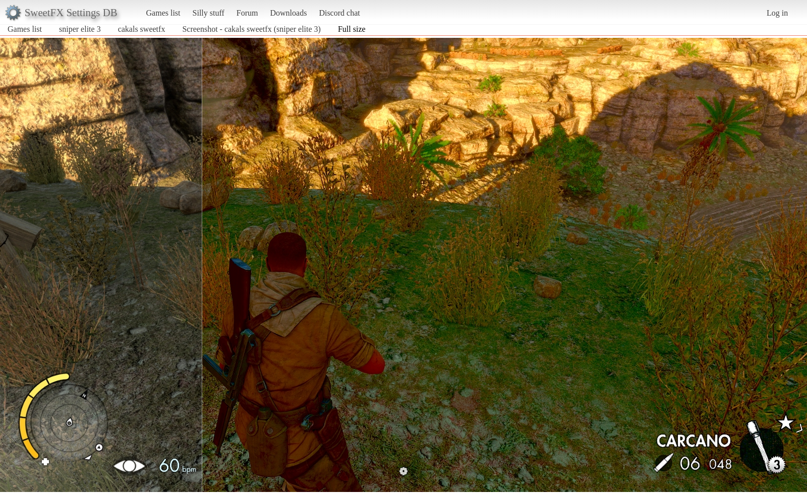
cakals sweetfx (142, 29)
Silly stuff (208, 13)
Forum (247, 13)
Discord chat (339, 13)
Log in (777, 13)
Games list (163, 13)
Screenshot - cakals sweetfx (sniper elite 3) (251, 29)
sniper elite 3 (80, 29)
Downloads (288, 13)
